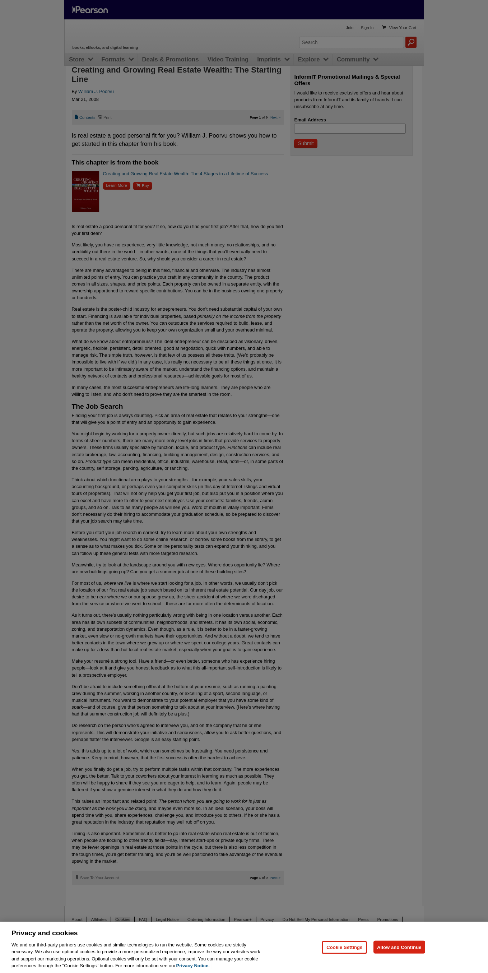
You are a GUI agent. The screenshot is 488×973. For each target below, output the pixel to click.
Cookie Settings (344, 947)
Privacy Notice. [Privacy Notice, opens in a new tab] (193, 965)
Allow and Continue (399, 947)
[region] (244, 947)
